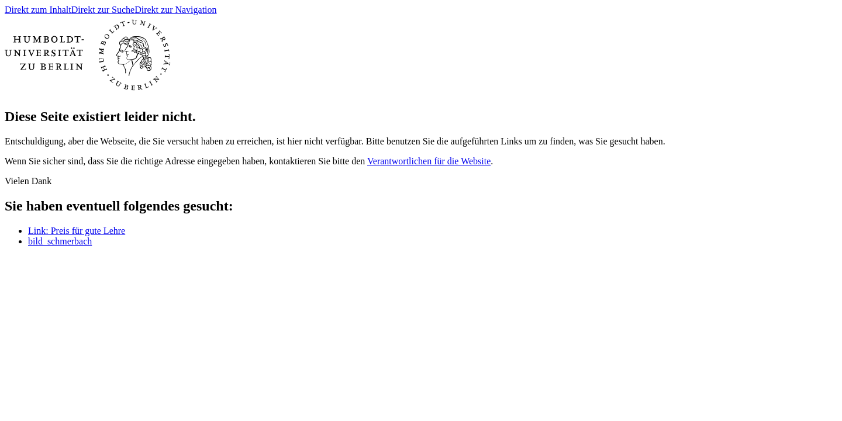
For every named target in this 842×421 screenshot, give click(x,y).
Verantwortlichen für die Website (429, 161)
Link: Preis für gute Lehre (76, 231)
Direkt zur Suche (102, 10)
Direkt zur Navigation (175, 10)
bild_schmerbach (60, 241)
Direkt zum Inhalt (38, 10)
